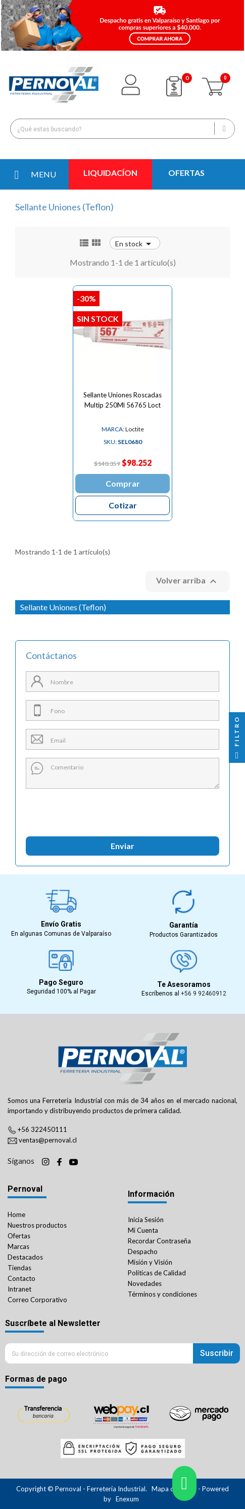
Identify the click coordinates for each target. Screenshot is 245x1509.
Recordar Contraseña (159, 1241)
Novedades (145, 1283)
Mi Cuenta (143, 1230)
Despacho (143, 1251)
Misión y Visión (150, 1262)
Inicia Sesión (146, 1220)
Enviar (122, 846)
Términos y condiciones (162, 1294)
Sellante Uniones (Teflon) (63, 607)
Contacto (21, 1278)
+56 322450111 (42, 1129)
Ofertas (19, 1236)
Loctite (123, 429)
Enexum (128, 1499)
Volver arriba (187, 581)
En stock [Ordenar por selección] (135, 243)
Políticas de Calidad (157, 1273)
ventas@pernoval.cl (48, 1140)
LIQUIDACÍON (110, 172)
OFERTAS (186, 172)
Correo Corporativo (37, 1300)
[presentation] (72, 809)
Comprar (123, 483)
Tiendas (19, 1268)
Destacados (25, 1257)
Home (16, 1214)
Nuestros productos (37, 1225)
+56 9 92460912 (203, 993)
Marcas (18, 1246)
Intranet (19, 1289)
